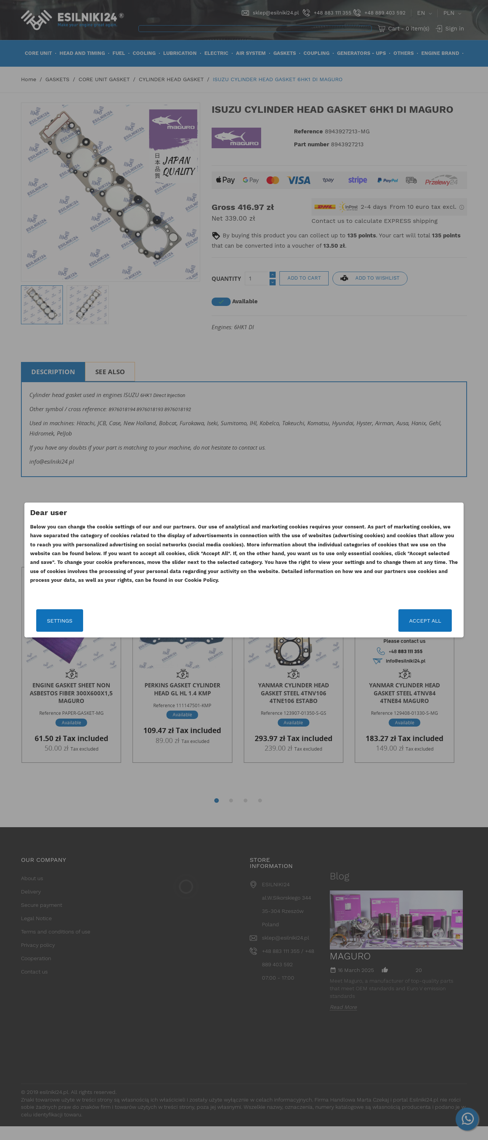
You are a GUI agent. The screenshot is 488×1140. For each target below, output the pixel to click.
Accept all (392, 621)
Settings (93, 621)
